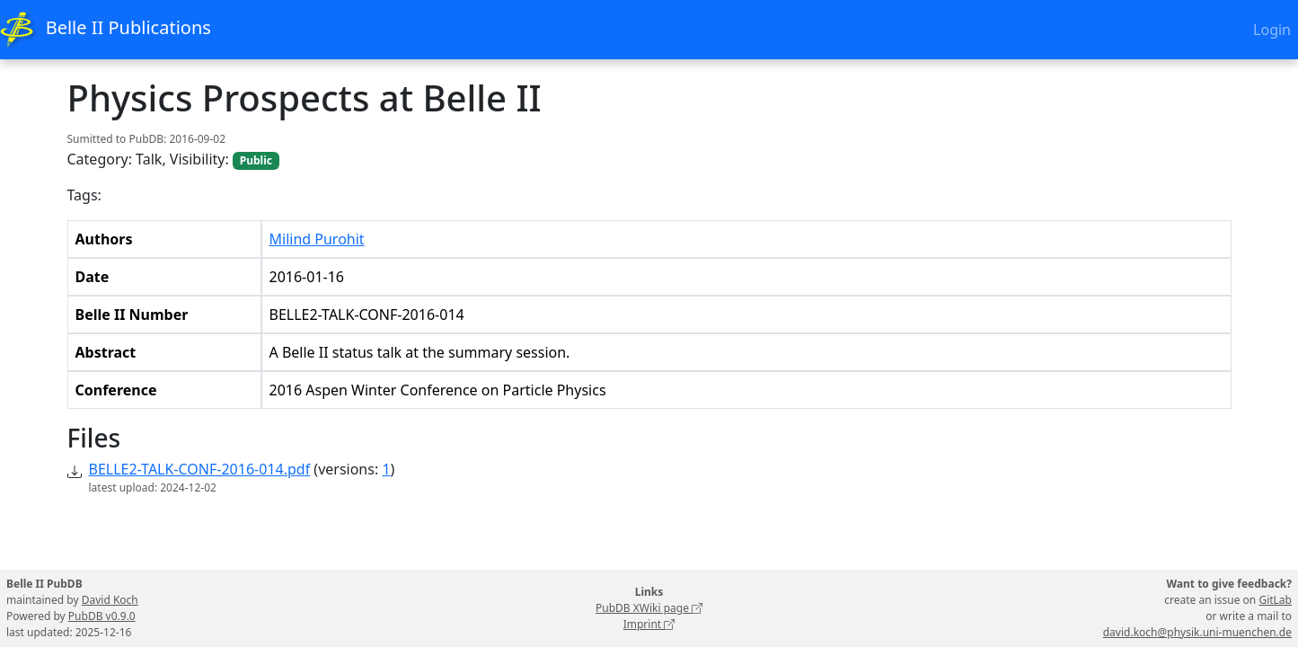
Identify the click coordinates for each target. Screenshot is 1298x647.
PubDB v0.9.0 (102, 616)
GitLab (1275, 599)
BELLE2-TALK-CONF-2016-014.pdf (200, 469)
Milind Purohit (317, 239)
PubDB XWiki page (649, 608)
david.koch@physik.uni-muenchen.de (1197, 632)
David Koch (110, 599)
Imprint (649, 624)
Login (1272, 30)
